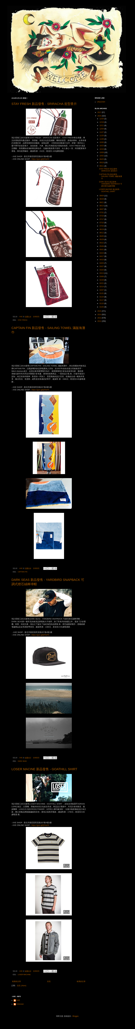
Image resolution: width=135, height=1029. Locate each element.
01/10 (102, 303)
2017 (100, 112)
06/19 (102, 229)
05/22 (102, 243)
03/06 (102, 277)
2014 (100, 315)
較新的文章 (16, 981)
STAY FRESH (22, 320)
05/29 (102, 239)
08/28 (102, 199)
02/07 (102, 290)
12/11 (102, 126)
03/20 (102, 270)
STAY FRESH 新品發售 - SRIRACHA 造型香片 (44, 104)
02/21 (102, 283)
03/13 (102, 273)
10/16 (102, 149)
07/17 (102, 219)
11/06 (102, 139)
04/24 (102, 253)
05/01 (102, 250)
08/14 (102, 206)
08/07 (102, 209)
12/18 (102, 122)
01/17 (102, 300)
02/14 (102, 287)
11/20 (102, 136)
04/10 (102, 260)
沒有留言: (36, 316)
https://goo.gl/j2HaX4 (40, 159)
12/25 (102, 119)
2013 (100, 318)
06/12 (102, 233)
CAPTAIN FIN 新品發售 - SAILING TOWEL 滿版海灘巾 (110, 176)
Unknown (20, 1004)
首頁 (49, 981)
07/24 (102, 216)
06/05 (102, 236)
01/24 (102, 297)
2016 (100, 116)
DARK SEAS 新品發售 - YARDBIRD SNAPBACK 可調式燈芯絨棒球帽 (110, 184)
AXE (18, 1000)
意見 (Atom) (21, 986)
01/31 (102, 293)
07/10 (102, 223)
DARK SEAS (22, 761)
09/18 (102, 163)
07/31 (102, 213)
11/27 (102, 132)
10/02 (102, 156)
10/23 (102, 146)
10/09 (102, 152)
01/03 (102, 307)
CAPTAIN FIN (22, 572)
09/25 (102, 159)
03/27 (102, 266)
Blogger (75, 1016)
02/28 (102, 280)
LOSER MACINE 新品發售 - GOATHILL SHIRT (44, 769)
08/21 (102, 202)
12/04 (102, 129)
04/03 (102, 263)
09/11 (102, 166)
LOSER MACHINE (24, 974)
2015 (100, 311)
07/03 (102, 226)
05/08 (102, 246)
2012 (100, 321)
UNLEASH (101, 102)
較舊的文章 (81, 981)
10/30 (102, 142)
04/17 (102, 256)
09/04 (102, 196)
